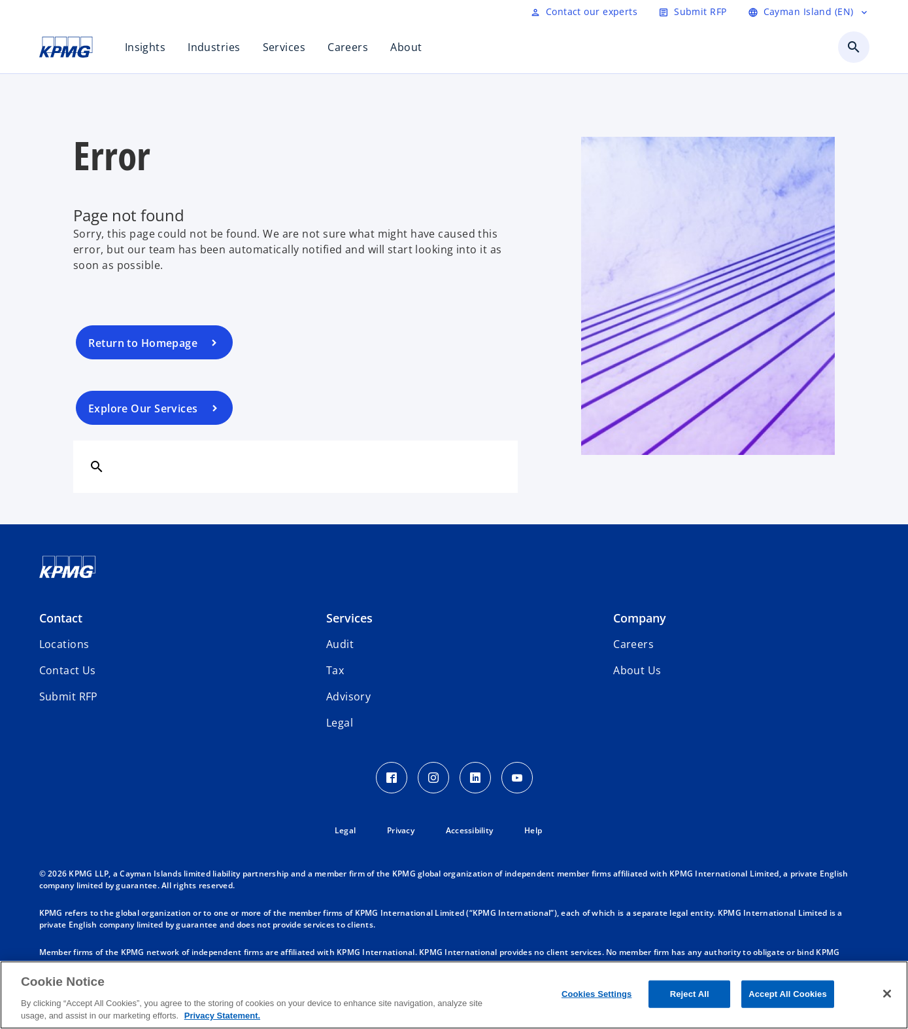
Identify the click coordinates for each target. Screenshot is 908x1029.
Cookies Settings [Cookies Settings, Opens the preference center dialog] (597, 994)
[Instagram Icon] (433, 777)
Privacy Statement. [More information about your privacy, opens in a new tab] (222, 1015)
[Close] (887, 993)
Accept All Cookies (787, 994)
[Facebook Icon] (391, 777)
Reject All (689, 994)
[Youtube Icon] (517, 777)
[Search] (97, 466)
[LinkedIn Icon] (475, 777)
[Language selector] (808, 11)
